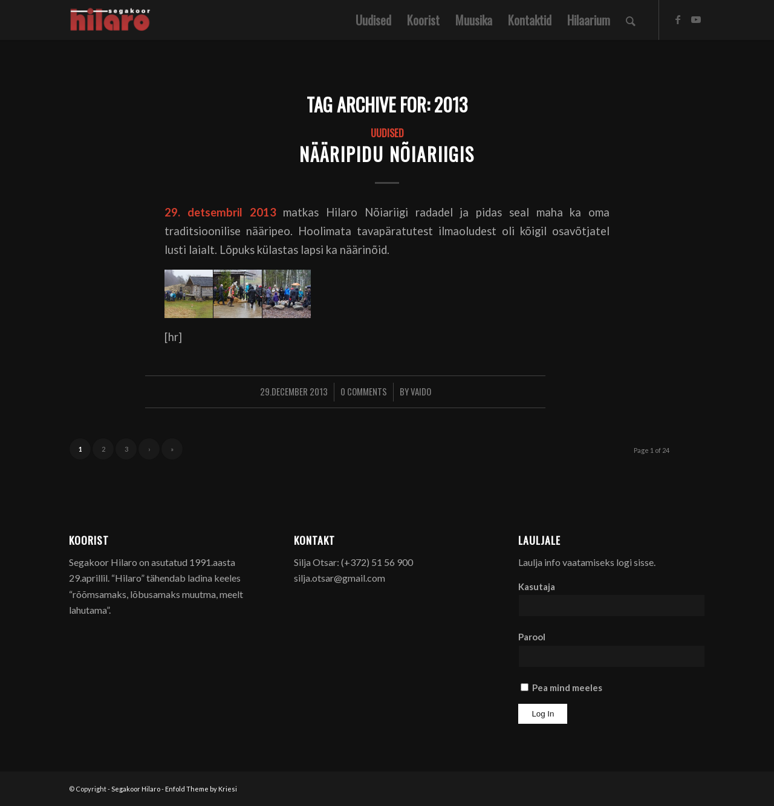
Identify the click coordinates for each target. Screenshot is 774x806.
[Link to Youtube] (696, 19)
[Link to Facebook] (678, 19)
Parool (531, 636)
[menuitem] (373, 20)
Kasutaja (536, 586)
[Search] (630, 20)
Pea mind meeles (561, 687)
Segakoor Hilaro (135, 789)
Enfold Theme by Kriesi (201, 789)
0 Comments (363, 391)
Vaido (421, 391)
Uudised (387, 132)
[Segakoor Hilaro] (112, 20)
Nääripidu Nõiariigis (387, 153)
